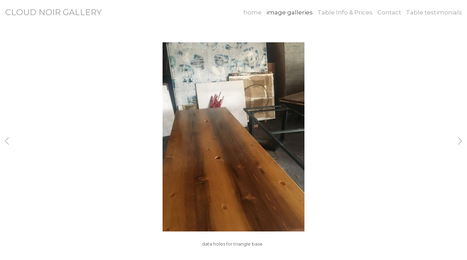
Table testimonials (434, 12)
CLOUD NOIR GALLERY (53, 12)
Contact (389, 12)
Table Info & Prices (345, 12)
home (252, 12)
